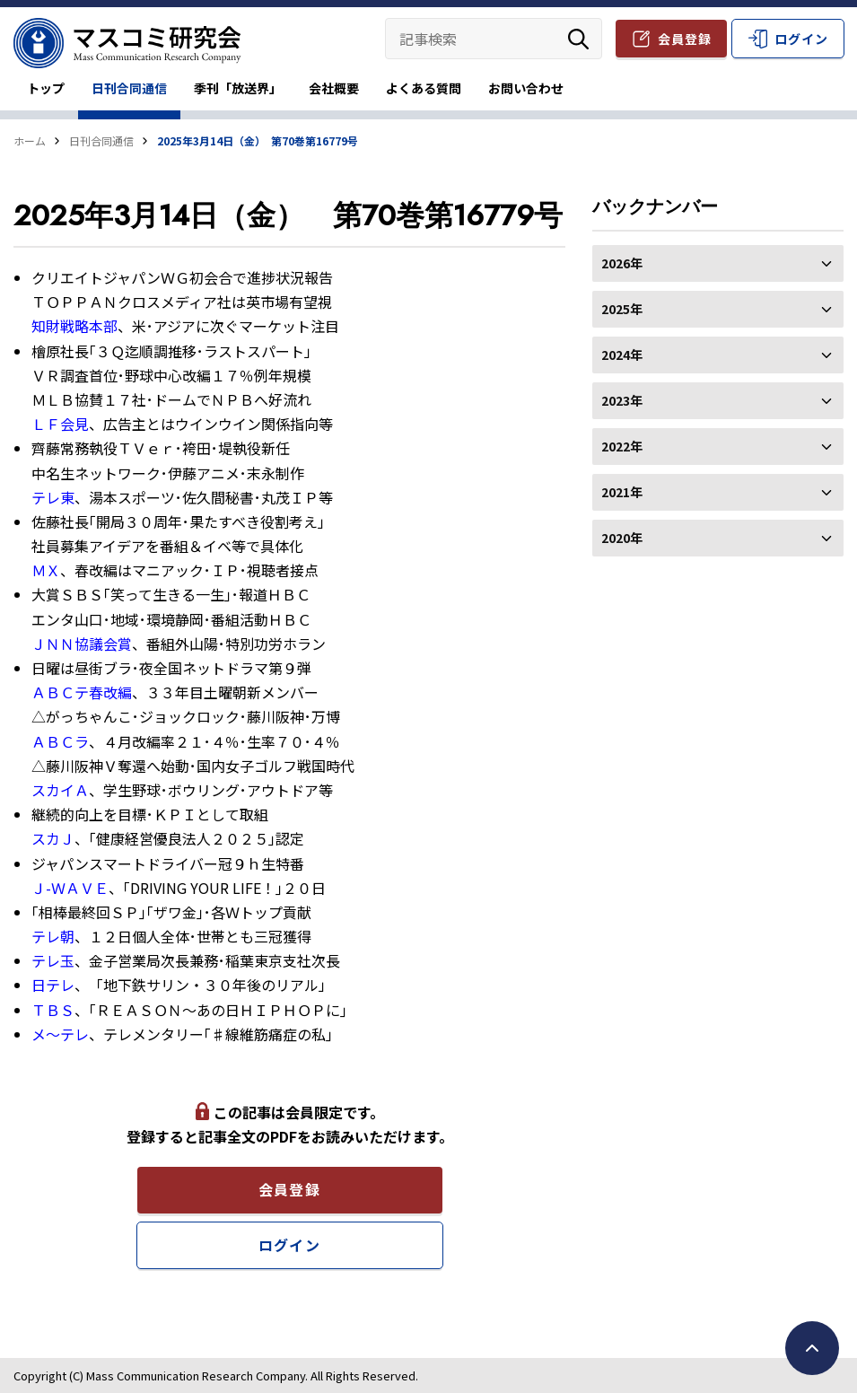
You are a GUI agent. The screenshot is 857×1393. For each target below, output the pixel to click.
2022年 (718, 446)
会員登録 (685, 39)
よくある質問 (423, 88)
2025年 (718, 309)
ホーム (29, 140)
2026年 (718, 263)
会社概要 (334, 88)
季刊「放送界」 (238, 88)
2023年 (718, 400)
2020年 (718, 538)
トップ (46, 88)
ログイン (801, 39)
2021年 (718, 492)
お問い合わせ (526, 88)
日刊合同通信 (129, 88)
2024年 (718, 355)
